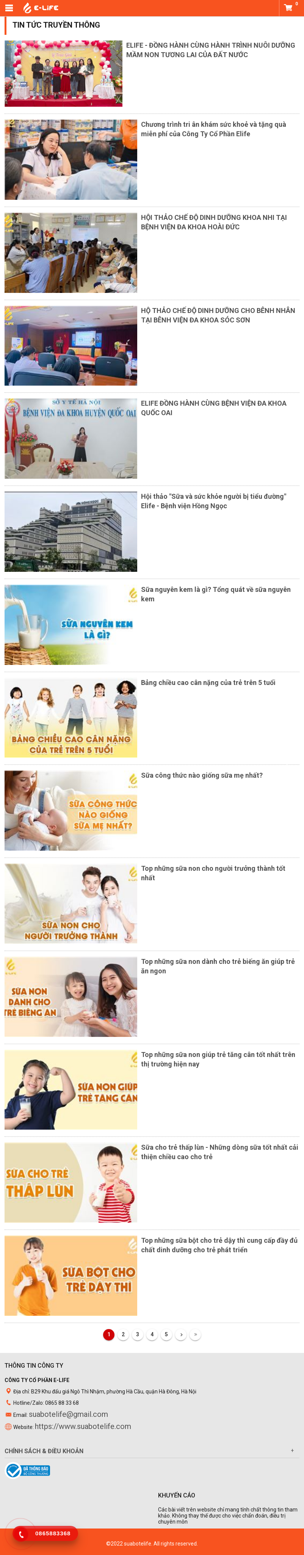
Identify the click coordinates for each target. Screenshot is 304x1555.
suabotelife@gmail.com (68, 1414)
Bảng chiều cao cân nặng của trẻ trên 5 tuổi (208, 682)
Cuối (195, 1334)
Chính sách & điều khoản (44, 1451)
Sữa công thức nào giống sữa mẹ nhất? (202, 775)
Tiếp (180, 1334)
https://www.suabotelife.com (83, 1426)
